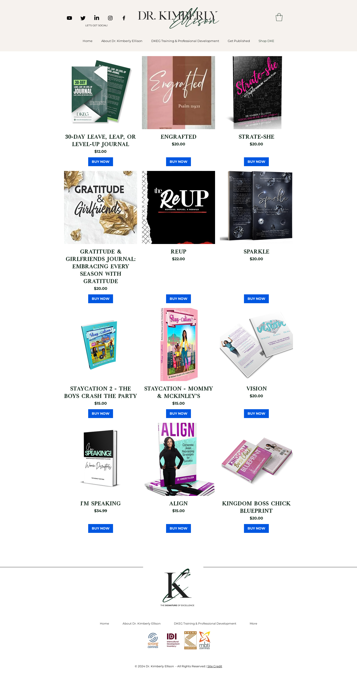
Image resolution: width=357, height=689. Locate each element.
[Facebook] (124, 18)
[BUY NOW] (100, 161)
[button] (279, 17)
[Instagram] (110, 18)
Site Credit (214, 666)
